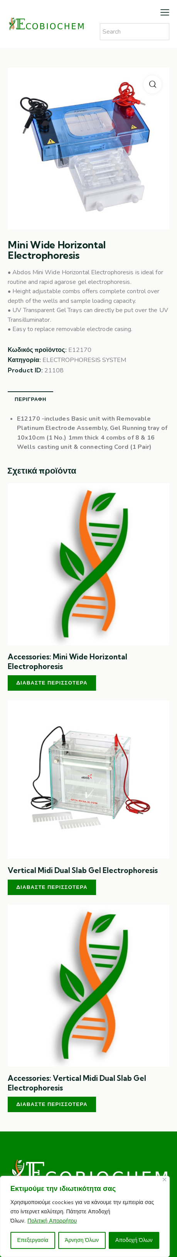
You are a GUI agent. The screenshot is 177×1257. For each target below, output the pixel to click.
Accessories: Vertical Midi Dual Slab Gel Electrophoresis (77, 1083)
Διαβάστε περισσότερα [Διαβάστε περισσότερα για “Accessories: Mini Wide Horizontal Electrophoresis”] (52, 682)
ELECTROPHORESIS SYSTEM (84, 360)
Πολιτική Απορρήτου (52, 1221)
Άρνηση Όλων (82, 1240)
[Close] (164, 1179)
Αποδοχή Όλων (133, 1240)
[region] (85, 1216)
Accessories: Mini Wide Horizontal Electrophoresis (67, 661)
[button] (152, 84)
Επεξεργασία (32, 1240)
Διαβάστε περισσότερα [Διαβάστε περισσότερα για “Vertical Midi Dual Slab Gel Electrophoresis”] (52, 887)
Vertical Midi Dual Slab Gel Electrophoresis (83, 870)
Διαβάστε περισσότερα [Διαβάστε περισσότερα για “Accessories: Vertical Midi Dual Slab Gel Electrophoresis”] (52, 1104)
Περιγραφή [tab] (30, 399)
